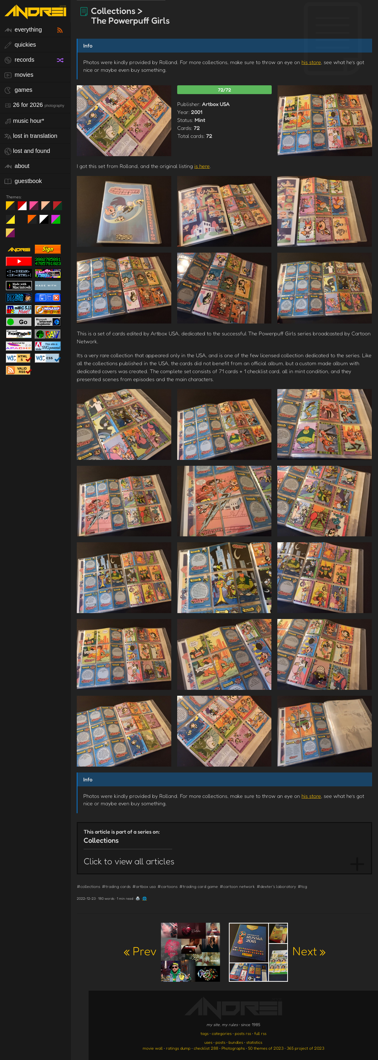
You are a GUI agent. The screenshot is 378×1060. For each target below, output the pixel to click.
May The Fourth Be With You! (12, 222)
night (12, 208)
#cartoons (167, 886)
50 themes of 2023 (266, 1048)
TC (12, 235)
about (17, 166)
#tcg (302, 886)
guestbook (23, 181)
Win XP (22, 219)
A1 (58, 222)
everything (23, 30)
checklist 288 (206, 1048)
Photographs (233, 1048)
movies (18, 75)
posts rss (243, 1033)
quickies (20, 45)
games (18, 90)
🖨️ (138, 898)
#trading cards (116, 886)
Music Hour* (24, 121)
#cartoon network (237, 886)
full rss (260, 1033)
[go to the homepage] (35, 15)
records (19, 60)
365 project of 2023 (305, 1048)
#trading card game (198, 886)
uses (208, 1042)
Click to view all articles (129, 861)
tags (204, 1033)
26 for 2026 (34, 105)
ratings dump (178, 1048)
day (24, 208)
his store (311, 62)
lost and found (27, 151)
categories (222, 1033)
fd (36, 208)
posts (220, 1042)
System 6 (46, 222)
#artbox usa (144, 886)
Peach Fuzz (48, 208)
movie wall (153, 1048)
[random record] (60, 59)
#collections (88, 886)
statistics (254, 1042)
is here (202, 166)
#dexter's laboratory (276, 886)
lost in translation (30, 136)
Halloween (34, 222)
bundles (236, 1042)
